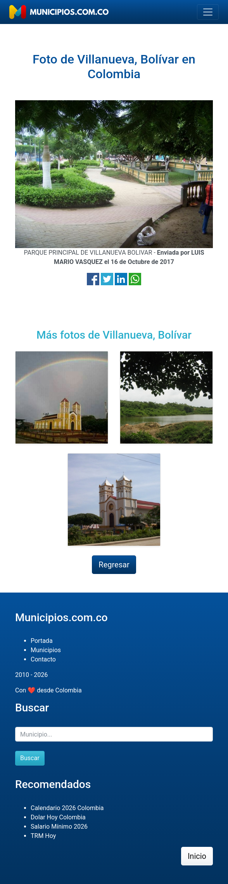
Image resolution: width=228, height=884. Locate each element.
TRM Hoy (43, 835)
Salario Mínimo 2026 (59, 826)
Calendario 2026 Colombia (67, 808)
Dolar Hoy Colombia (58, 817)
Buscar (30, 758)
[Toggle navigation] (208, 12)
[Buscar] (114, 734)
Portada (42, 640)
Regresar (113, 564)
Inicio (197, 856)
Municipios (46, 650)
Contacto (43, 659)
